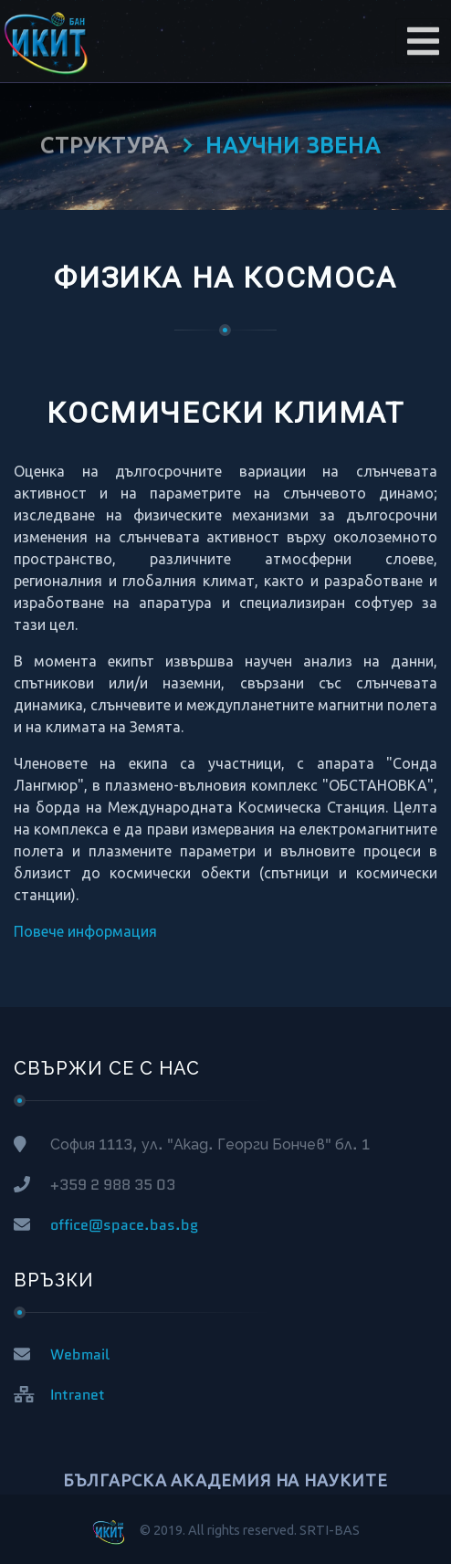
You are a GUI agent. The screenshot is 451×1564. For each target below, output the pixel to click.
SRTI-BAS (329, 1530)
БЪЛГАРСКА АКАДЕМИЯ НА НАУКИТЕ (225, 1480)
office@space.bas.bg (124, 1224)
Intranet (77, 1394)
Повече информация (85, 931)
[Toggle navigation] (423, 41)
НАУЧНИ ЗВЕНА (292, 140)
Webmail (80, 1354)
